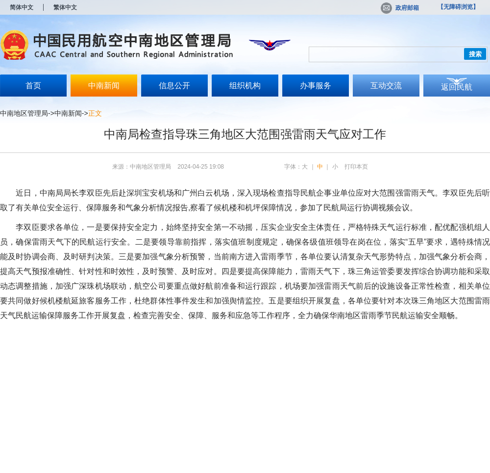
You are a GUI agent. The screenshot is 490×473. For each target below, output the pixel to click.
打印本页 (356, 166)
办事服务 (315, 85)
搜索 (475, 54)
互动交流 (386, 85)
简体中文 (21, 7)
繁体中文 (65, 7)
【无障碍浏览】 (458, 6)
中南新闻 (104, 85)
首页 (33, 85)
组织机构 (245, 85)
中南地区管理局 (24, 113)
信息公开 (174, 85)
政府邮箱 (400, 7)
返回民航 (456, 87)
